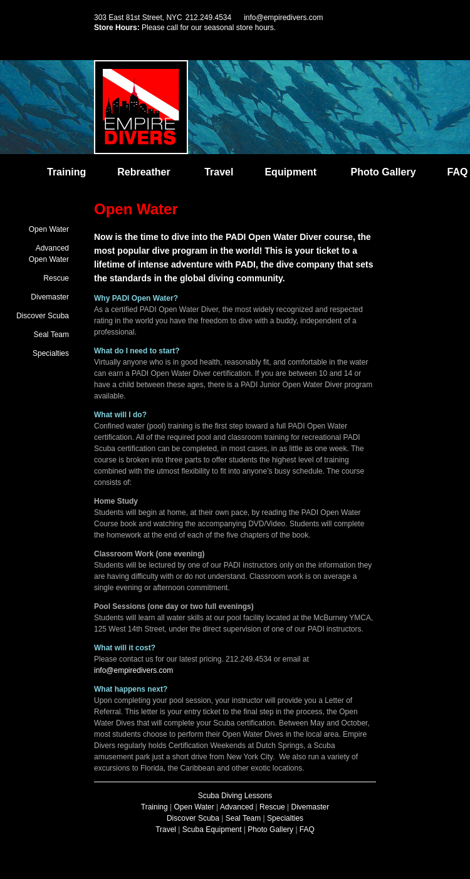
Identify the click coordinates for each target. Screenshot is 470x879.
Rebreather (143, 172)
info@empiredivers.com (283, 17)
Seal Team (51, 334)
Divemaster (50, 297)
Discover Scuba (42, 315)
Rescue (56, 278)
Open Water (49, 229)
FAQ (457, 172)
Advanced (236, 807)
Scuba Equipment (212, 829)
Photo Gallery (383, 172)
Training (66, 172)
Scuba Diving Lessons (235, 795)
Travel (218, 172)
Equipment (290, 172)
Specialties (51, 353)
